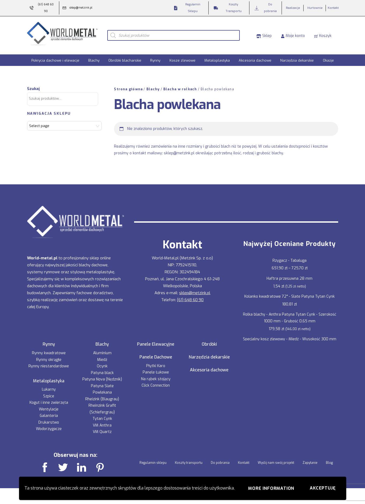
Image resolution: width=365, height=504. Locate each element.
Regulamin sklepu (153, 459)
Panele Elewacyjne (155, 341)
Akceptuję (322, 488)
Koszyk (322, 33)
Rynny (155, 57)
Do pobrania (220, 459)
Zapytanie (310, 459)
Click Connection (156, 381)
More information (271, 488)
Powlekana (102, 388)
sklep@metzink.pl (179, 149)
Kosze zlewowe (182, 57)
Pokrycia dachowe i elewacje (55, 57)
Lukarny (49, 386)
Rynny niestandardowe (48, 362)
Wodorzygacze (49, 425)
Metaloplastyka (217, 57)
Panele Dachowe (155, 354)
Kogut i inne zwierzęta (49, 399)
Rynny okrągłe (48, 356)
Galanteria (49, 412)
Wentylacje (48, 405)
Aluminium (102, 349)
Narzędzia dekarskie (297, 57)
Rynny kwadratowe (49, 349)
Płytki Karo (155, 362)
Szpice (48, 392)
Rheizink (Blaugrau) (102, 395)
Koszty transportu (188, 459)
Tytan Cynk (102, 415)
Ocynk (102, 362)
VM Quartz (102, 428)
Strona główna (128, 86)
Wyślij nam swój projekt (276, 459)
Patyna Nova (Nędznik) (102, 375)
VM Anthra (102, 421)
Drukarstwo (48, 418)
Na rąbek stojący (156, 375)
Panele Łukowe (156, 368)
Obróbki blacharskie (124, 57)
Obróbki (209, 341)
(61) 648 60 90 (190, 296)
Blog (329, 459)
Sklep (264, 33)
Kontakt (243, 459)
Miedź (102, 356)
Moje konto (293, 33)
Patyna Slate (102, 382)
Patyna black (102, 369)
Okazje (328, 57)
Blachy (93, 57)
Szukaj (33, 85)
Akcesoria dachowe (255, 57)
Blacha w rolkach (180, 86)
